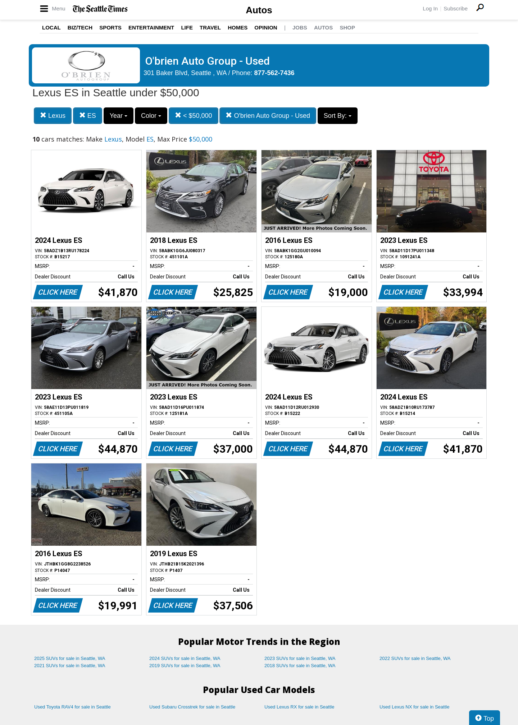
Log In (430, 8)
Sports (110, 27)
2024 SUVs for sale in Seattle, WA (185, 658)
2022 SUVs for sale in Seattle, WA (415, 658)
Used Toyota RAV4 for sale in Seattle (72, 707)
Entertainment (151, 27)
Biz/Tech (80, 27)
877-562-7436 (274, 73)
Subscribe (456, 8)
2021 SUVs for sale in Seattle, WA (69, 665)
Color (151, 115)
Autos (259, 10)
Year (118, 115)
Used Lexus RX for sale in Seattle (299, 707)
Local (51, 27)
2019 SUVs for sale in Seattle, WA (185, 665)
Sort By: (337, 115)
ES (87, 115)
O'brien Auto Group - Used (268, 115)
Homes (237, 27)
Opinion (265, 27)
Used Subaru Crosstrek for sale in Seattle (192, 707)
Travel (210, 27)
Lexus (52, 115)
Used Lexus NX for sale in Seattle (414, 707)
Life (187, 27)
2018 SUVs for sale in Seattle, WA (300, 665)
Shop (347, 27)
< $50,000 (193, 115)
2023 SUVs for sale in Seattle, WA (300, 658)
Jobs (299, 27)
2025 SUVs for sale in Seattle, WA (69, 658)
